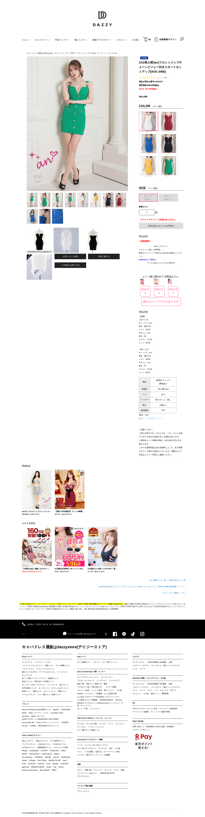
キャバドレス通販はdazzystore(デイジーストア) (64, 647)
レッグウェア (102, 680)
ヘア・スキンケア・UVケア (165, 690)
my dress (25, 716)
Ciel (54, 767)
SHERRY (65, 722)
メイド (135, 669)
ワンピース (98, 770)
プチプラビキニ (83, 776)
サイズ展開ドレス (63, 665)
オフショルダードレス (60, 688)
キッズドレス (44, 688)
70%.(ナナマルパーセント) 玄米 (144, 708)
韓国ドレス (62, 691)
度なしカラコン (28, 741)
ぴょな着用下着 (110, 693)
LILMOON (64, 764)
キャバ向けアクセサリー (86, 748)
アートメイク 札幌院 (140, 712)
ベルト (79, 752)
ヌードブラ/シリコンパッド (87, 677)
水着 (79, 764)
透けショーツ (109, 690)
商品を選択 (143, 97)
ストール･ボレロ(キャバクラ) (96, 745)
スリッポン (81, 727)
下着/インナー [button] (62, 40)
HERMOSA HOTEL (107, 773)
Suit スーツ (81, 657)
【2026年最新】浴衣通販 (156, 662)
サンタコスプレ (138, 662)
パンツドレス (52, 685)
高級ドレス (49, 665)
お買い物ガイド (138, 726)
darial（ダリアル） (38, 716)
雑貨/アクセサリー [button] (102, 40)
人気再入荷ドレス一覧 (177, 580)
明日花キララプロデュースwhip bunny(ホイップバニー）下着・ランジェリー (100, 704)
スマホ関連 (89, 752)
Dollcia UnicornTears (30, 770)
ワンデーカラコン (29, 744)
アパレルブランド (29, 694)
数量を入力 (143, 207)
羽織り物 (88, 770)
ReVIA (24, 754)
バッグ (79, 745)
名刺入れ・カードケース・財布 (107, 752)
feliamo (56, 754)
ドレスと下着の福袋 (85, 786)
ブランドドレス (83, 791)
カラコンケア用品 (61, 747)
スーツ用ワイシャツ (110, 662)
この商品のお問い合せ (70, 265)
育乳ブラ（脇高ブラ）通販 (96, 684)
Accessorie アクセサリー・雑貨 (90, 739)
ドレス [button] (26, 40)
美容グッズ (155, 693)
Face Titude (41, 760)
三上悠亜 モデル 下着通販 (87, 700)
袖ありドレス (27, 681)
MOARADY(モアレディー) (48, 726)
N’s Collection (27, 757)
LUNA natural (46, 754)
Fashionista (54, 750)
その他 (119, 690)
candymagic (34, 750)
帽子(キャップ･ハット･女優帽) (98, 755)
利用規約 (170, 726)
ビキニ (79, 770)
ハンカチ (80, 755)
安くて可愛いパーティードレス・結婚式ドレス (40, 678)
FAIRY (54, 770)
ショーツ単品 (97, 690)
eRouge (32, 760)
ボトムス (107, 770)
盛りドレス (64, 685)
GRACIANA (65, 709)
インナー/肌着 (110, 687)
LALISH (56, 757)
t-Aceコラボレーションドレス (48, 722)
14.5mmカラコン (60, 744)
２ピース (96, 662)
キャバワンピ (27, 675)
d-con (48, 764)
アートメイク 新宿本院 (168, 708)
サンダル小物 (91, 724)
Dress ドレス (27, 657)
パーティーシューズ (96, 727)
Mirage (24, 750)
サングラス (102, 748)
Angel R (56, 709)
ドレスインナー (107, 677)
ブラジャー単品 (83, 690)
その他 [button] (136, 40)
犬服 (170, 662)
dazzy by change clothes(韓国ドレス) (36, 709)
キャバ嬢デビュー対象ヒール (88, 730)
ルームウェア (114, 680)
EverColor (32, 764)
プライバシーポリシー (141, 730)
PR (133, 703)
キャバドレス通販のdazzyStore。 (111, 604)
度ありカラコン (42, 741)
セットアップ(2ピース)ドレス (33, 685)
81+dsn (25, 726)
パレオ (116, 770)
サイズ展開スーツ (84, 662)
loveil (65, 760)
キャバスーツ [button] (42, 40)
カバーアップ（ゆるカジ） (87, 773)
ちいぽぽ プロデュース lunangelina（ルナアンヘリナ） (98, 697)
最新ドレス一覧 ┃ (161, 580)
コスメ (149, 690)
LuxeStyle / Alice (56, 713)
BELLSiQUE (45, 770)
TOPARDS (39, 757)
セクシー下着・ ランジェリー (88, 708)
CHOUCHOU (34, 754)
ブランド (25, 704)
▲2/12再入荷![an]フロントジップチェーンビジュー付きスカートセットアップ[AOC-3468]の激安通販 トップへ (142, 586)
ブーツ (110, 724)
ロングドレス (27, 662)
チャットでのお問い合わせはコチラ (79, 634)
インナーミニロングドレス (32, 665)
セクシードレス (49, 691)
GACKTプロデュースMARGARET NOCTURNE (40, 719)
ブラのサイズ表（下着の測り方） (90, 687)
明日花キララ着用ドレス (44, 681)
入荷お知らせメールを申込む (161, 226)
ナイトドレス (62, 672)
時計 (111, 748)
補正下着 (80, 684)
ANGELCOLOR (55, 760)
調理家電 (165, 693)
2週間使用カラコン (44, 747)
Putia (24, 764)
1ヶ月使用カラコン (57, 741)
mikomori (118, 700)
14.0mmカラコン (44, 744)
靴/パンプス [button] (81, 40)
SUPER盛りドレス (29, 688)
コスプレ (135, 657)
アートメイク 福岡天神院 (160, 712)
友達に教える (104, 256)
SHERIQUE (65, 757)
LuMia (63, 750)
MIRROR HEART (38, 767)
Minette (55, 764)
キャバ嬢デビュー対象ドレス (49, 694)
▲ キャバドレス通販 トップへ (174, 593)
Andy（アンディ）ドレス (38, 713)
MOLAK (48, 757)
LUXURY (44, 750)
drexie (24, 713)
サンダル (80, 724)
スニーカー (119, 724)
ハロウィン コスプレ (140, 665)
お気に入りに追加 (70, 256)
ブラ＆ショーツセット (86, 680)
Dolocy (61, 767)
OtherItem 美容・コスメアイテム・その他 (148, 678)
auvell (49, 767)
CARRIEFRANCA (106, 700)
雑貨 (122, 770)
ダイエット (136, 693)
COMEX (33, 726)
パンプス (102, 724)
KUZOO (41, 764)
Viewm (24, 760)
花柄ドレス (37, 691)
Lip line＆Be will (28, 722)
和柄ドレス (26, 691)
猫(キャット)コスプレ (171, 665)
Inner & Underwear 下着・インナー (91, 672)
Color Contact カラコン (31, 735)
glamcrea (25, 767)
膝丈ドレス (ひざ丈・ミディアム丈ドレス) (38, 672)
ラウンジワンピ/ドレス (45, 669)
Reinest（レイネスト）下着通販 (89, 693)
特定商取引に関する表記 (155, 726)
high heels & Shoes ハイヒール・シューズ (94, 718)
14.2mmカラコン (28, 747)
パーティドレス (28, 669)
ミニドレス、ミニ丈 (42, 662)
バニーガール (156, 665)
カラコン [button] (122, 40)
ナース (142, 669)
